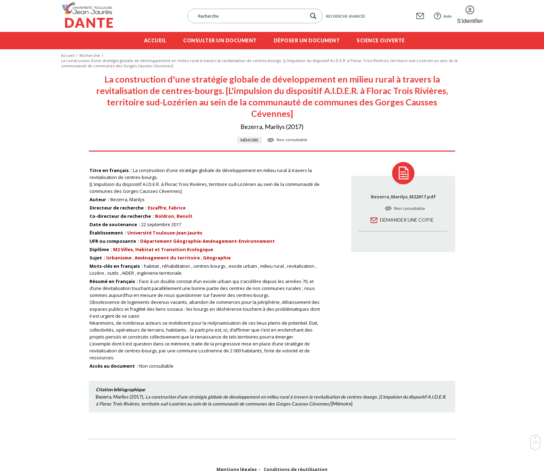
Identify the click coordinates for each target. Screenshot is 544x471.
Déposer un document (307, 40)
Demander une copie (407, 220)
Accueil (155, 40)
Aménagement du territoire (167, 258)
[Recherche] (250, 16)
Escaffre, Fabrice (167, 208)
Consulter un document (220, 40)
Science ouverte (381, 40)
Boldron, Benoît (174, 216)
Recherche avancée (345, 16)
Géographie (217, 258)
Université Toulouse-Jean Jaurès (164, 233)
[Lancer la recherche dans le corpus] (313, 16)
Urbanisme (118, 258)
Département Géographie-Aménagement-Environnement (207, 241)
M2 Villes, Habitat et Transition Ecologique (163, 249)
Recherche (89, 55)
